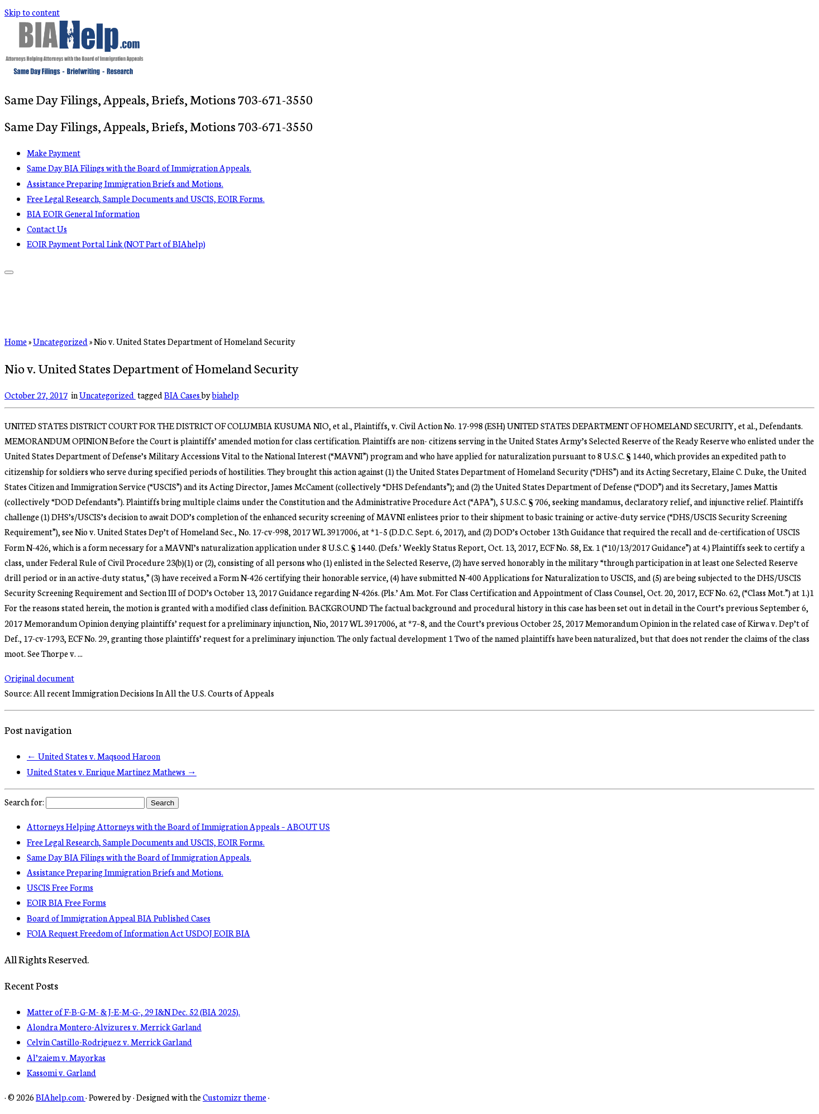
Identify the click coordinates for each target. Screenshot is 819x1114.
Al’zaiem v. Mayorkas (66, 1057)
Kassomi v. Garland (61, 1072)
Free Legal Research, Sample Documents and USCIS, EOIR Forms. (146, 198)
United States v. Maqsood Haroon (93, 756)
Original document (39, 678)
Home (15, 341)
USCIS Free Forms (60, 887)
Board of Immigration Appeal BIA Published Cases (118, 918)
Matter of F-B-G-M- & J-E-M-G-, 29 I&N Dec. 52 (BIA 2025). (133, 1011)
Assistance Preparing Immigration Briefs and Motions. (125, 183)
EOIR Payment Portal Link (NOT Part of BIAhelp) (116, 243)
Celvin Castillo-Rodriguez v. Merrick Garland (109, 1042)
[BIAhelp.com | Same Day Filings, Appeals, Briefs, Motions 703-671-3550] (74, 72)
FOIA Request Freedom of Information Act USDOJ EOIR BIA (138, 933)
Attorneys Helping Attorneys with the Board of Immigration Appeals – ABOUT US (178, 826)
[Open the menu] (8, 272)
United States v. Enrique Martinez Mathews (112, 771)
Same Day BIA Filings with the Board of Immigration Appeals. (139, 168)
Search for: (24, 802)
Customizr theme (234, 1097)
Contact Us (47, 228)
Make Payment (53, 153)
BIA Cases (183, 395)
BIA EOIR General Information (83, 213)
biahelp (225, 395)
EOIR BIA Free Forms (66, 902)
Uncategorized (60, 341)
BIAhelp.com (60, 1097)
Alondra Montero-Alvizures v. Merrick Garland (114, 1027)
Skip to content (32, 12)
